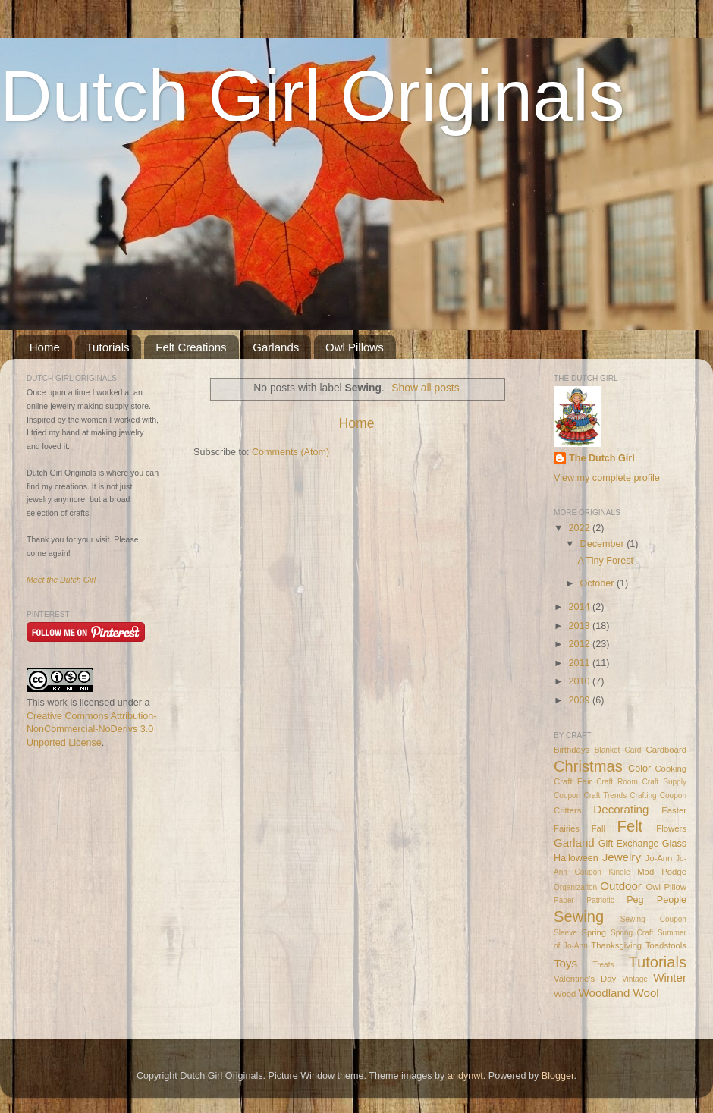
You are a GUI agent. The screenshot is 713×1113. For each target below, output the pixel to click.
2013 (580, 626)
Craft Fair (573, 781)
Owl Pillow (665, 886)
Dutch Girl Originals (312, 95)
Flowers (671, 828)
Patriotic (600, 900)
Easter (673, 810)
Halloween (576, 858)
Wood (565, 993)
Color (639, 768)
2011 (580, 663)
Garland (574, 842)
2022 (580, 528)
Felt (630, 826)
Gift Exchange (628, 843)
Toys (565, 963)
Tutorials (108, 347)
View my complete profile (607, 478)
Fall (598, 828)
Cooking (670, 768)
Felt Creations (190, 347)
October (598, 583)
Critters (568, 810)
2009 (580, 700)
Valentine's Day (585, 978)
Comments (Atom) (290, 452)
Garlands (276, 347)
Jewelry (621, 856)
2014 (580, 607)
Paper (564, 900)
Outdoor (621, 885)
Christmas (588, 766)
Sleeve (565, 933)
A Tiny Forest (605, 560)
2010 (580, 681)
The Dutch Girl (602, 458)
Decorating (621, 809)
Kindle (619, 872)
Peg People (656, 899)
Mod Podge (661, 871)
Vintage (635, 979)
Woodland (604, 992)
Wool (646, 992)
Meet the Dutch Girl (61, 579)
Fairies (567, 828)
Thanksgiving (616, 945)
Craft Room (617, 782)
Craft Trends (605, 795)
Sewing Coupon (653, 919)
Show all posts (425, 388)
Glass (674, 843)
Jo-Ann (659, 858)
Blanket (607, 750)
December (603, 544)
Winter (669, 977)
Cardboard (665, 749)
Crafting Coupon (658, 795)
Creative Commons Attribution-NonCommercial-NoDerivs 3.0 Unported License (91, 729)
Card (632, 750)
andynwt (465, 1076)
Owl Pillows (354, 347)
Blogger (558, 1076)
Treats (603, 965)
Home (45, 347)
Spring (593, 932)
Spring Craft (632, 933)
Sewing (579, 916)
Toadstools (665, 945)
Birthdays (571, 749)
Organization (575, 887)
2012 (580, 644)
